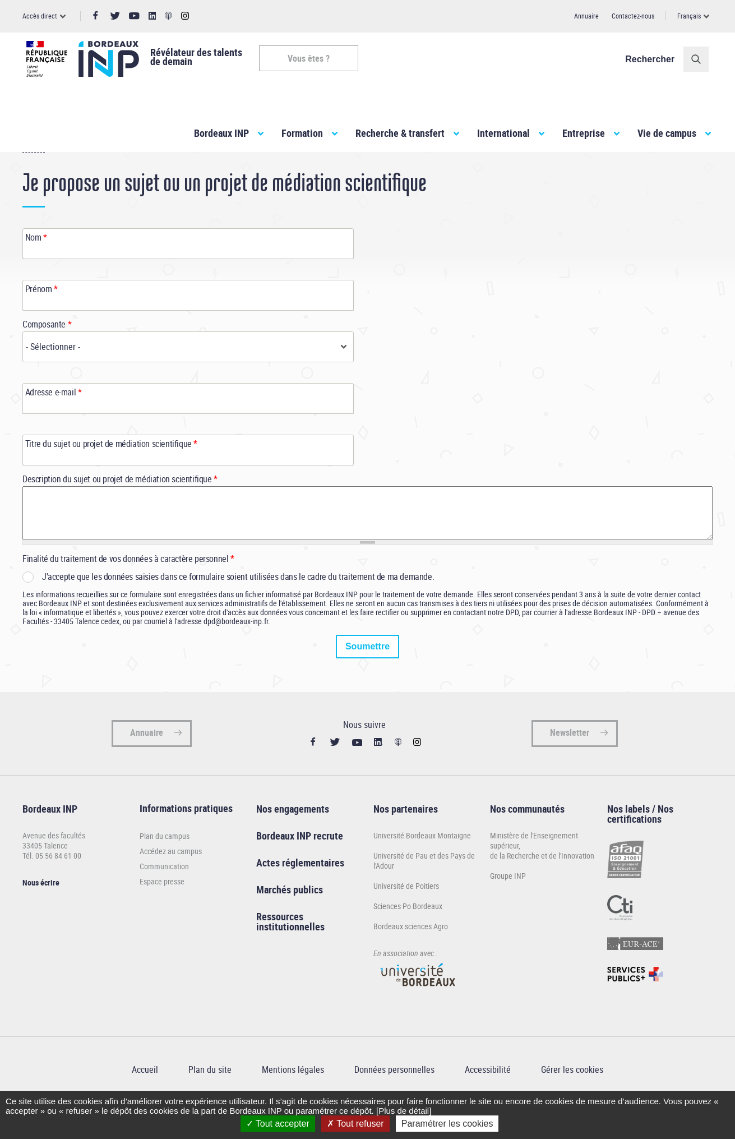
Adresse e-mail (53, 418)
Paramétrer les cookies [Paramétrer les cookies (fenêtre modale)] (447, 1123)
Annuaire (586, 15)
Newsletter (569, 759)
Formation (302, 133)
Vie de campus (666, 133)
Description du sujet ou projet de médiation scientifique (120, 505)
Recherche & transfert (400, 133)
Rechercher (653, 59)
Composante (46, 350)
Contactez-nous (633, 15)
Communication (164, 892)
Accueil (33, 173)
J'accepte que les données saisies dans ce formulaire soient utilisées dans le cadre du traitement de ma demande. (238, 603)
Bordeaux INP (221, 133)
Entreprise (583, 133)
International (503, 133)
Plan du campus (164, 862)
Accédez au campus (171, 877)
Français (689, 15)
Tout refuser (355, 1123)
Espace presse (162, 907)
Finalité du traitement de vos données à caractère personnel (128, 584)
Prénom (41, 315)
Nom (36, 263)
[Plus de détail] (403, 1110)
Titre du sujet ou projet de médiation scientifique (111, 469)
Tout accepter (277, 1123)
